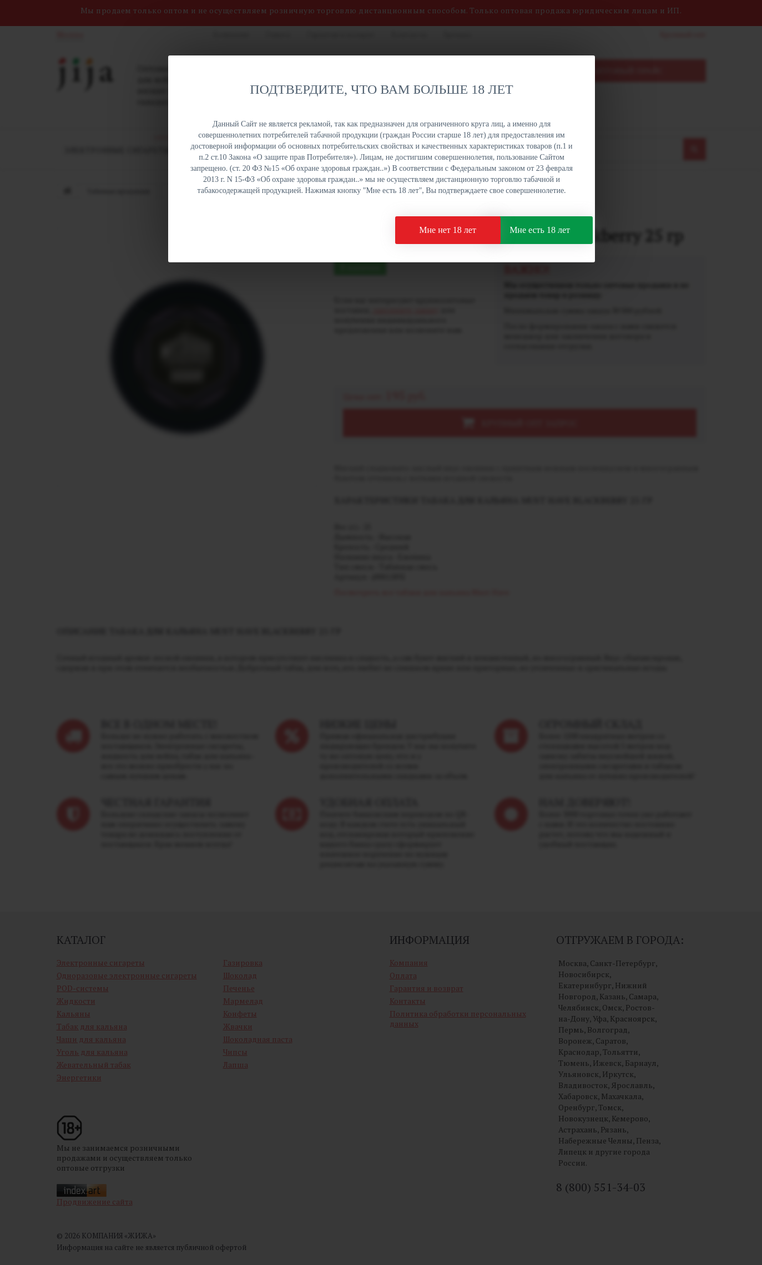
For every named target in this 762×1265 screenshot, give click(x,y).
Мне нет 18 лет (408, 232)
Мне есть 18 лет (523, 232)
